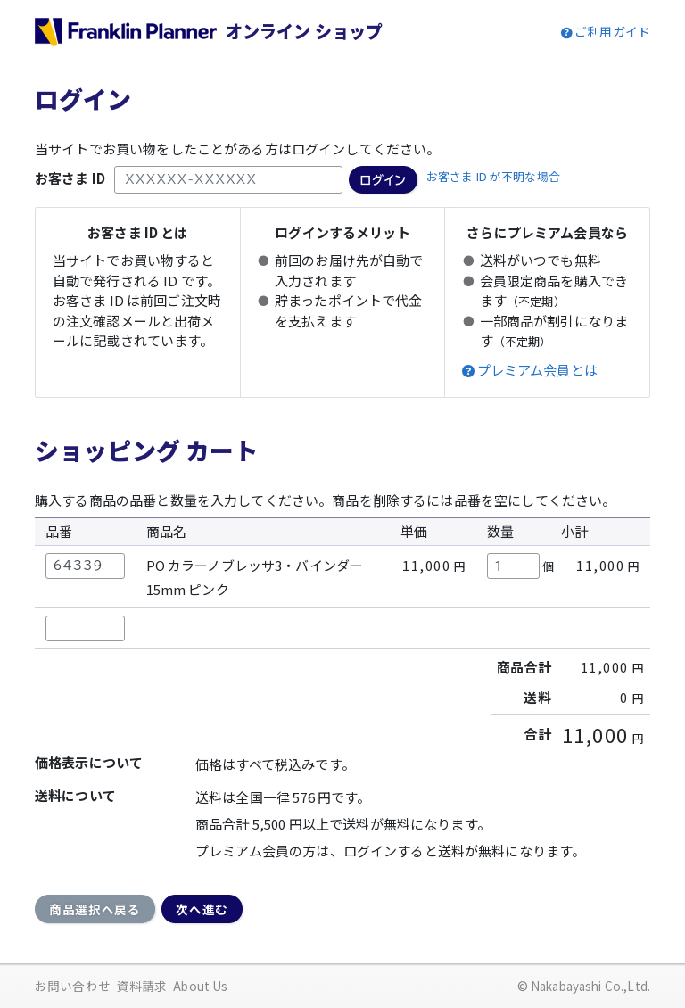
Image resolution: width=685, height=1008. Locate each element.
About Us (200, 986)
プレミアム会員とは (537, 370)
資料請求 (142, 986)
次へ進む (202, 909)
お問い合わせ (73, 986)
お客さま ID (70, 178)
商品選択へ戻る (95, 909)
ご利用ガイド (612, 31)
